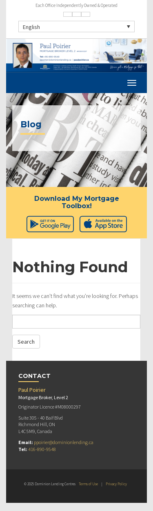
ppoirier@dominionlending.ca (63, 442)
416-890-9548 (42, 449)
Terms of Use (88, 484)
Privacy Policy (116, 484)
